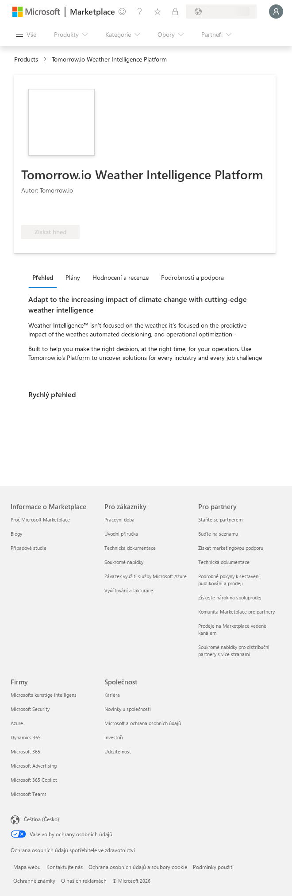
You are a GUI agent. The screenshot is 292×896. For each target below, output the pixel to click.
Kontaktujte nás (64, 866)
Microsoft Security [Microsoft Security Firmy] (30, 709)
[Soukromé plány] (175, 11)
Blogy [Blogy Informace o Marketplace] (16, 533)
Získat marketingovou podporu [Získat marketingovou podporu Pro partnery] (230, 548)
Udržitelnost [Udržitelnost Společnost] (117, 751)
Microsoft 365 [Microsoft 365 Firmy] (25, 751)
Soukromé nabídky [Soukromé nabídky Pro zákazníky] (123, 562)
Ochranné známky (34, 880)
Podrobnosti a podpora (192, 277)
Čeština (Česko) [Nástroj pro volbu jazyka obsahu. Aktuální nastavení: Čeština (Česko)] (41, 819)
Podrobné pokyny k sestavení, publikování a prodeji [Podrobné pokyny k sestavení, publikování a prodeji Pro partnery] (229, 580)
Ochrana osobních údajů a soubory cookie (137, 866)
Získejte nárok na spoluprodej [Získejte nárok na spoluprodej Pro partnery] (229, 597)
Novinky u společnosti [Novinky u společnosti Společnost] (127, 709)
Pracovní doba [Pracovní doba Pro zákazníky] (119, 519)
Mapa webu (27, 866)
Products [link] (26, 59)
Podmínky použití (213, 866)
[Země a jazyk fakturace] (221, 11)
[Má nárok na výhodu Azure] (118, 211)
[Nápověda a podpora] (140, 11)
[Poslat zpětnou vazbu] (122, 11)
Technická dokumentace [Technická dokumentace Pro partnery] (224, 562)
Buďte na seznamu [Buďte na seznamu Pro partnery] (218, 533)
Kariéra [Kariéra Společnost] (112, 694)
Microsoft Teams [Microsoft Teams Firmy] (28, 794)
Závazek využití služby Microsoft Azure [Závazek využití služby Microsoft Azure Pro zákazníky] (145, 576)
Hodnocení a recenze (120, 277)
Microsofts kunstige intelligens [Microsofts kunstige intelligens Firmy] (44, 694)
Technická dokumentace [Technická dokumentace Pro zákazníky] (130, 548)
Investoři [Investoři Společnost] (113, 737)
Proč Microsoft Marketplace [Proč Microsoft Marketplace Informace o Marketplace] (40, 519)
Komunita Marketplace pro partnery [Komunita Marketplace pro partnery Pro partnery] (236, 611)
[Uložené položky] (157, 11)
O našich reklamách (84, 880)
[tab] (44, 277)
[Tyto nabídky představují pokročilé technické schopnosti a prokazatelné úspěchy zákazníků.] (50, 211)
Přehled (42, 277)
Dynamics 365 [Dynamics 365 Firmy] (26, 737)
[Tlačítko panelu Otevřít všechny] (26, 34)
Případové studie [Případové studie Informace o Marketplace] (28, 548)
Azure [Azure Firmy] (17, 723)
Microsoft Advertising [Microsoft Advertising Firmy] (34, 765)
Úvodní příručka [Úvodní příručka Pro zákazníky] (121, 533)
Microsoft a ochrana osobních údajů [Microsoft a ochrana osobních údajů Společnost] (142, 723)
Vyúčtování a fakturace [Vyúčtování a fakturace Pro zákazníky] (128, 590)
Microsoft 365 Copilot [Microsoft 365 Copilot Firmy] (34, 779)
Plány (72, 277)
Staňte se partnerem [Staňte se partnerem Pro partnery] (220, 519)
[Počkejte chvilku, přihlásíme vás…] (276, 11)
